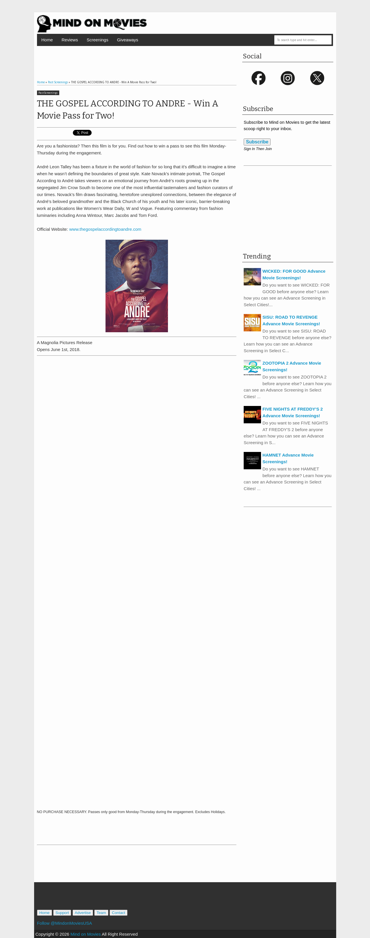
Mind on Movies (86, 934)
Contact (118, 913)
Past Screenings (48, 92)
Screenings (97, 39)
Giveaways (127, 39)
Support (62, 913)
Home (47, 39)
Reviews (70, 39)
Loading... (137, 582)
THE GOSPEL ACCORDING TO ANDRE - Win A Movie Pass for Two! (128, 109)
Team (101, 913)
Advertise (83, 913)
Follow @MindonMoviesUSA (64, 923)
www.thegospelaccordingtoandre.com (105, 229)
